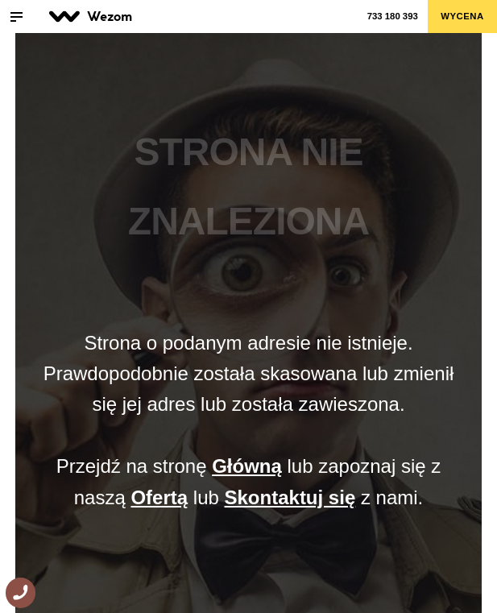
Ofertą (159, 497)
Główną (247, 466)
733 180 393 (392, 16)
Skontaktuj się (290, 497)
